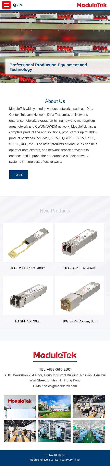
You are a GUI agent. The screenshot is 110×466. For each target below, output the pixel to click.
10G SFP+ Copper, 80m (79, 321)
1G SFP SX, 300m (28, 321)
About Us (55, 101)
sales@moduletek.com (60, 386)
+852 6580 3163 (59, 369)
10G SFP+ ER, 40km (80, 268)
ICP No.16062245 (55, 455)
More (18, 174)
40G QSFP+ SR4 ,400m (28, 268)
